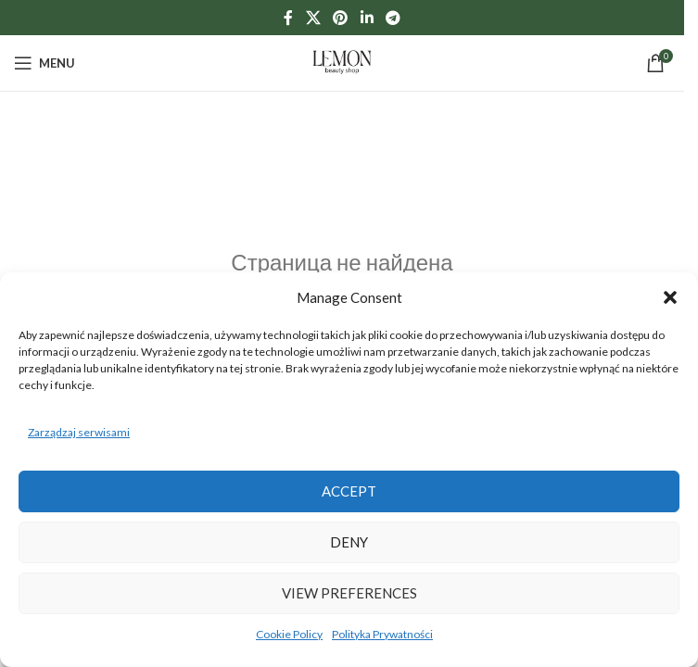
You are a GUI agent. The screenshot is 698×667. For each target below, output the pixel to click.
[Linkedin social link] (366, 17)
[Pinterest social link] (340, 17)
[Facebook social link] (288, 17)
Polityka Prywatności (382, 634)
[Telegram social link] (392, 17)
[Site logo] (342, 61)
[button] (670, 297)
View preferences (349, 593)
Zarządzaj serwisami (79, 432)
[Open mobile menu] (44, 63)
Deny (349, 542)
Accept (349, 491)
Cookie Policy (289, 634)
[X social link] (312, 17)
